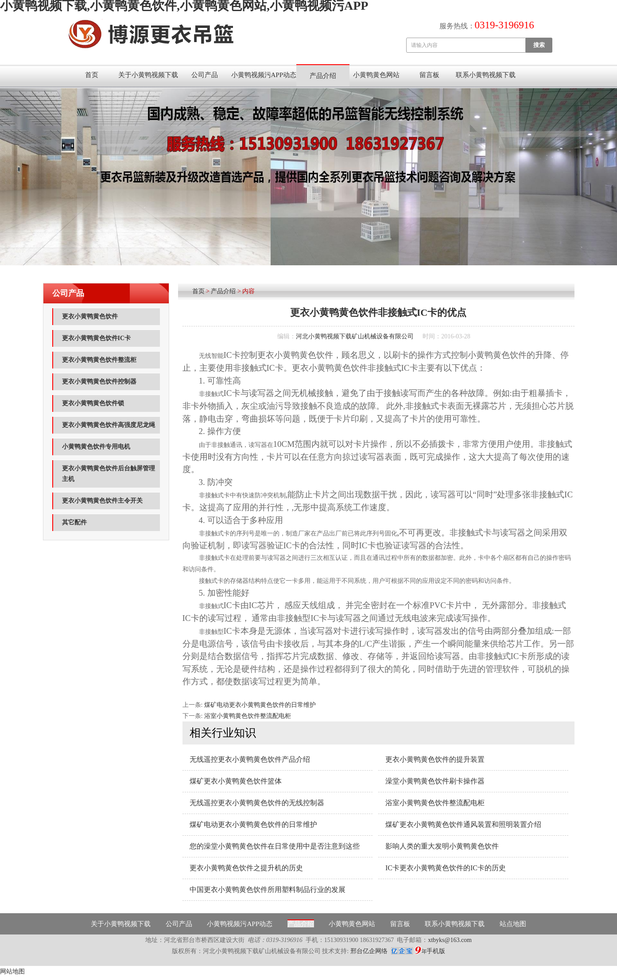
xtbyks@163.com (450, 940)
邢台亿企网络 (369, 951)
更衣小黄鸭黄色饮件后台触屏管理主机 (108, 473)
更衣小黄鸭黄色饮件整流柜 (99, 360)
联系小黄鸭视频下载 (486, 74)
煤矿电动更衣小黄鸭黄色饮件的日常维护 (260, 705)
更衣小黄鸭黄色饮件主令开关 (102, 500)
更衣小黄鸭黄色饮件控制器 (99, 381)
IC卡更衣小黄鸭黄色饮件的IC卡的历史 (445, 868)
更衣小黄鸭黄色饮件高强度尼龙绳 (108, 425)
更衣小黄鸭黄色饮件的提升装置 (435, 759)
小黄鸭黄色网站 (376, 74)
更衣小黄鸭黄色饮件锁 (93, 403)
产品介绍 (323, 75)
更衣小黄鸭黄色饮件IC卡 (96, 338)
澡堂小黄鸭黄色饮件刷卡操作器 (435, 781)
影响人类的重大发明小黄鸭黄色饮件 (442, 846)
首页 (91, 74)
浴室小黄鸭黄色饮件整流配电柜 (247, 716)
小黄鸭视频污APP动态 (264, 74)
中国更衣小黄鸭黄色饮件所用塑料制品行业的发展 (267, 889)
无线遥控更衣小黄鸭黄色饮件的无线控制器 (257, 802)
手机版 (436, 951)
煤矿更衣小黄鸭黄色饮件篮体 (236, 781)
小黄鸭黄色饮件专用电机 (96, 446)
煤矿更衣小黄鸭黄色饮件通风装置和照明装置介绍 (463, 824)
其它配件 (74, 522)
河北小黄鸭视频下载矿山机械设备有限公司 (355, 336)
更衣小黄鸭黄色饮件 (90, 316)
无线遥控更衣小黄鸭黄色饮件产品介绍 (250, 759)
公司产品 (204, 74)
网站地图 (12, 971)
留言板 (429, 74)
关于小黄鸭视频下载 (148, 74)
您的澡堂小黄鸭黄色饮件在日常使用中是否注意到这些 (275, 846)
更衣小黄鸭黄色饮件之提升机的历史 (246, 868)
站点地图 (513, 923)
